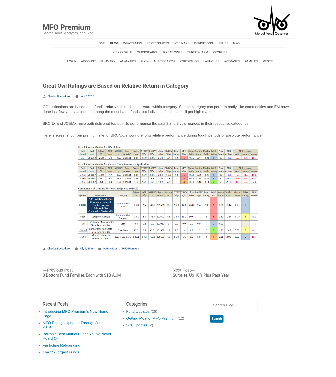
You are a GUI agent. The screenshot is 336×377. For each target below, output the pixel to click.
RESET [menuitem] (268, 61)
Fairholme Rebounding (61, 345)
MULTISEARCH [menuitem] (164, 61)
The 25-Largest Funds (61, 352)
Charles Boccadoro (58, 96)
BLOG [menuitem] (114, 43)
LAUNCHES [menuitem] (211, 61)
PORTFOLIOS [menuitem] (189, 61)
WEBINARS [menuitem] (182, 43)
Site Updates (136, 325)
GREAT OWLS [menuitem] (173, 52)
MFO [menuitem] (236, 43)
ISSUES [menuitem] (223, 43)
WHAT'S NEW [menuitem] (132, 43)
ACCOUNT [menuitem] (88, 61)
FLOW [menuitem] (145, 61)
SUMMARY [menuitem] (107, 61)
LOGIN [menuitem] (71, 61)
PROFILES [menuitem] (220, 52)
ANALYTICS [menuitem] (128, 61)
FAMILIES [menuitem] (251, 61)
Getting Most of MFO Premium (121, 248)
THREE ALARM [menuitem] (197, 52)
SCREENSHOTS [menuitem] (158, 43)
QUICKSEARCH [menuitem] (147, 52)
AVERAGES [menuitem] (232, 61)
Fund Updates (138, 311)
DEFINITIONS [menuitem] (203, 43)
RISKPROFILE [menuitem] (122, 52)
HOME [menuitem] (100, 43)
